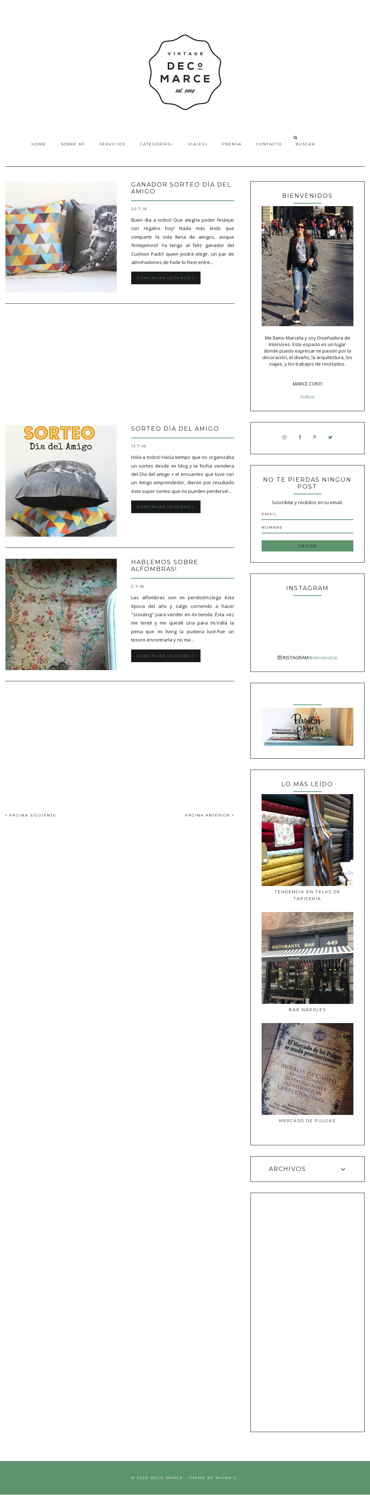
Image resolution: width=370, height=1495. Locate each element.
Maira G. (227, 1477)
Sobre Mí (73, 144)
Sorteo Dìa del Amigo (175, 428)
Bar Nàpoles (307, 1009)
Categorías (156, 144)
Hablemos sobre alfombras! (164, 565)
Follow (307, 396)
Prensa (232, 144)
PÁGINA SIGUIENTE (30, 815)
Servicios (112, 144)
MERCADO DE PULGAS (307, 1120)
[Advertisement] (119, 365)
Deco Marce (166, 1477)
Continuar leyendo (166, 278)
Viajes (198, 144)
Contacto (269, 144)
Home (38, 144)
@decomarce (323, 657)
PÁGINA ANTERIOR (209, 815)
